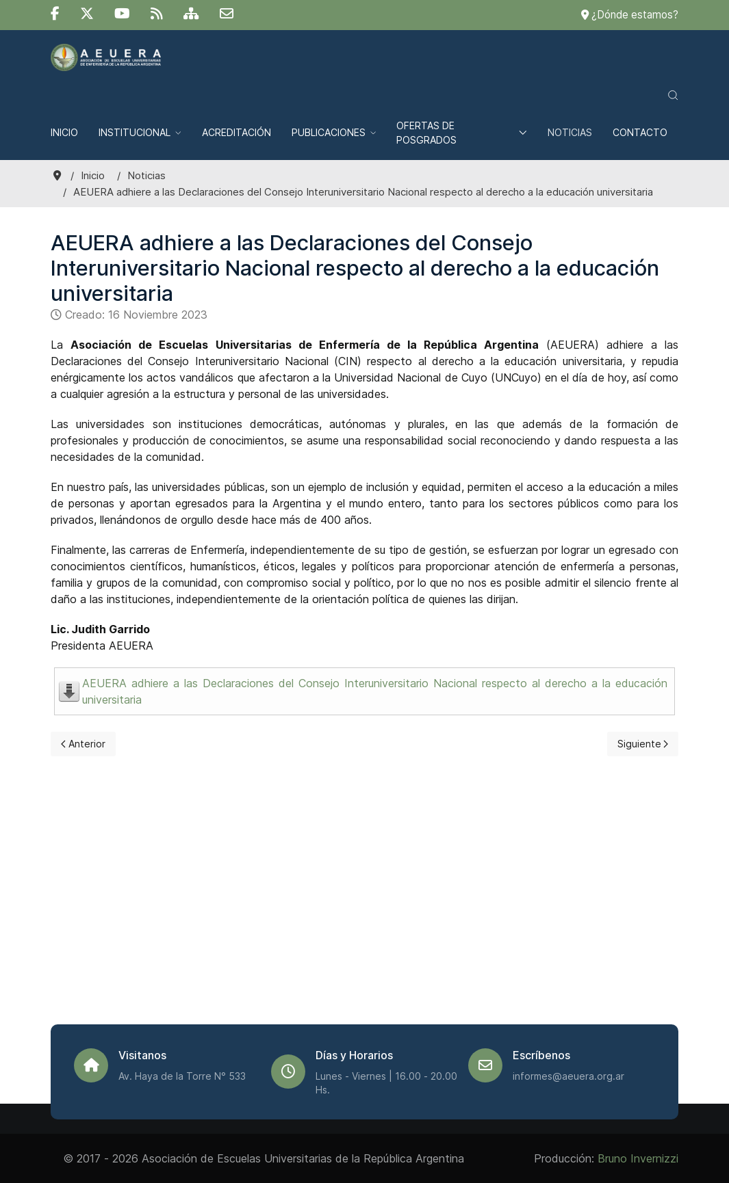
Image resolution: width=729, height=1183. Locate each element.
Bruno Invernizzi (638, 1158)
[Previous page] (83, 744)
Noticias (570, 132)
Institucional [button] (140, 132)
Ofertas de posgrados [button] (461, 133)
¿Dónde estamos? (629, 14)
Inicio (64, 132)
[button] (672, 95)
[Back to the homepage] (106, 57)
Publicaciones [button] (334, 132)
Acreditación (236, 132)
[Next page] (643, 744)
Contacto (640, 132)
